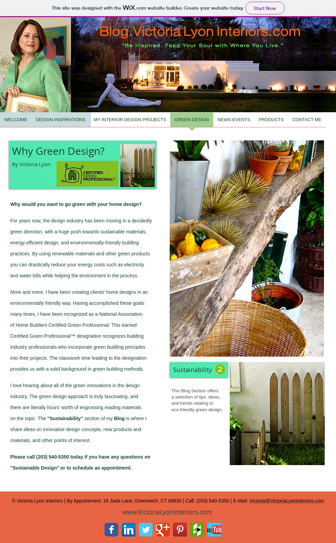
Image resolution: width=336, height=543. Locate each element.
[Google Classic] (163, 529)
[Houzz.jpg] (197, 529)
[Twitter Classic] (146, 529)
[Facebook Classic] (111, 529)
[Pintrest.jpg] (180, 529)
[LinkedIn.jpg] (128, 529)
